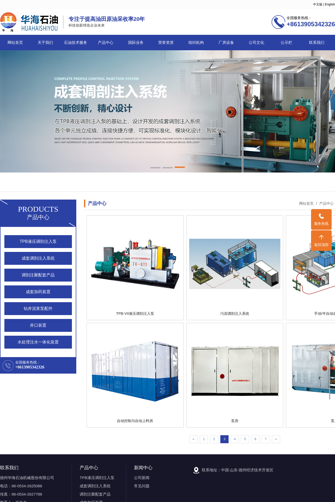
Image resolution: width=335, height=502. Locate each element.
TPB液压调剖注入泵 (97, 477)
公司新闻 (141, 477)
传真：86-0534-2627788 (21, 494)
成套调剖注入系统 (95, 486)
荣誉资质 (166, 42)
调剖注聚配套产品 (95, 494)
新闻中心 (143, 467)
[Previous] (193, 439)
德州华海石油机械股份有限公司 (27, 477)
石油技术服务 (75, 42)
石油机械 (36, 182)
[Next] (276, 439)
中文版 (317, 4)
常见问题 (141, 486)
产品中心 (105, 42)
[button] (155, 168)
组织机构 (196, 42)
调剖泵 (52, 182)
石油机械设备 (72, 182)
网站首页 (15, 42)
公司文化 (256, 42)
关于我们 (45, 42)
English (330, 4)
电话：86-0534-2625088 (21, 486)
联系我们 (316, 42)
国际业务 (136, 42)
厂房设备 (226, 42)
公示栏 (286, 42)
